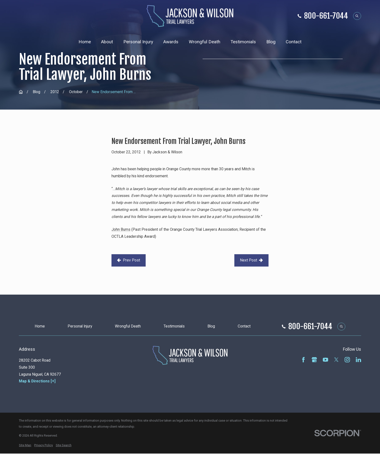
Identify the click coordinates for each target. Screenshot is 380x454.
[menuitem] (25, 445)
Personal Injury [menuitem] (138, 42)
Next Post (251, 260)
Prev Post (128, 260)
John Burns (120, 229)
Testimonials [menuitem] (243, 42)
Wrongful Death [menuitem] (204, 42)
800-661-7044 (326, 16)
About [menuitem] (107, 42)
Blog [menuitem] (271, 42)
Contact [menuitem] (293, 42)
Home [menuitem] (85, 42)
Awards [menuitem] (170, 42)
